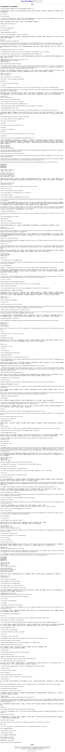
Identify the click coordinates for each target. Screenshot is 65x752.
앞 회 (32, 4)
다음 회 (32, 744)
